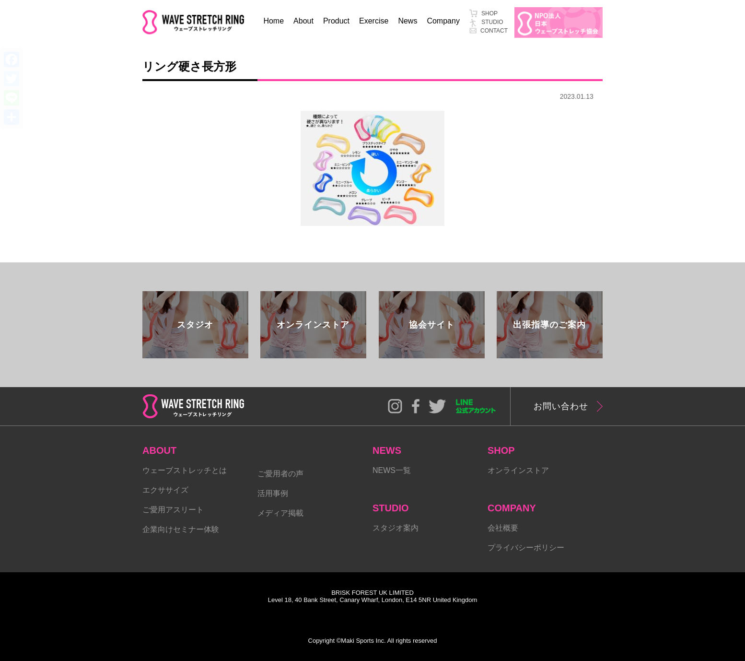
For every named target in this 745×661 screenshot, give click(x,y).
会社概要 (503, 528)
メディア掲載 (280, 513)
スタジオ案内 (395, 528)
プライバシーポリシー (526, 547)
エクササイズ (165, 490)
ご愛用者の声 (280, 474)
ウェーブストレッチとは (184, 470)
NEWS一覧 (391, 470)
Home (273, 21)
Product (336, 21)
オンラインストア (518, 470)
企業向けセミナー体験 (180, 529)
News (407, 21)
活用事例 (272, 493)
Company (443, 21)
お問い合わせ (561, 406)
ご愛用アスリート (173, 510)
